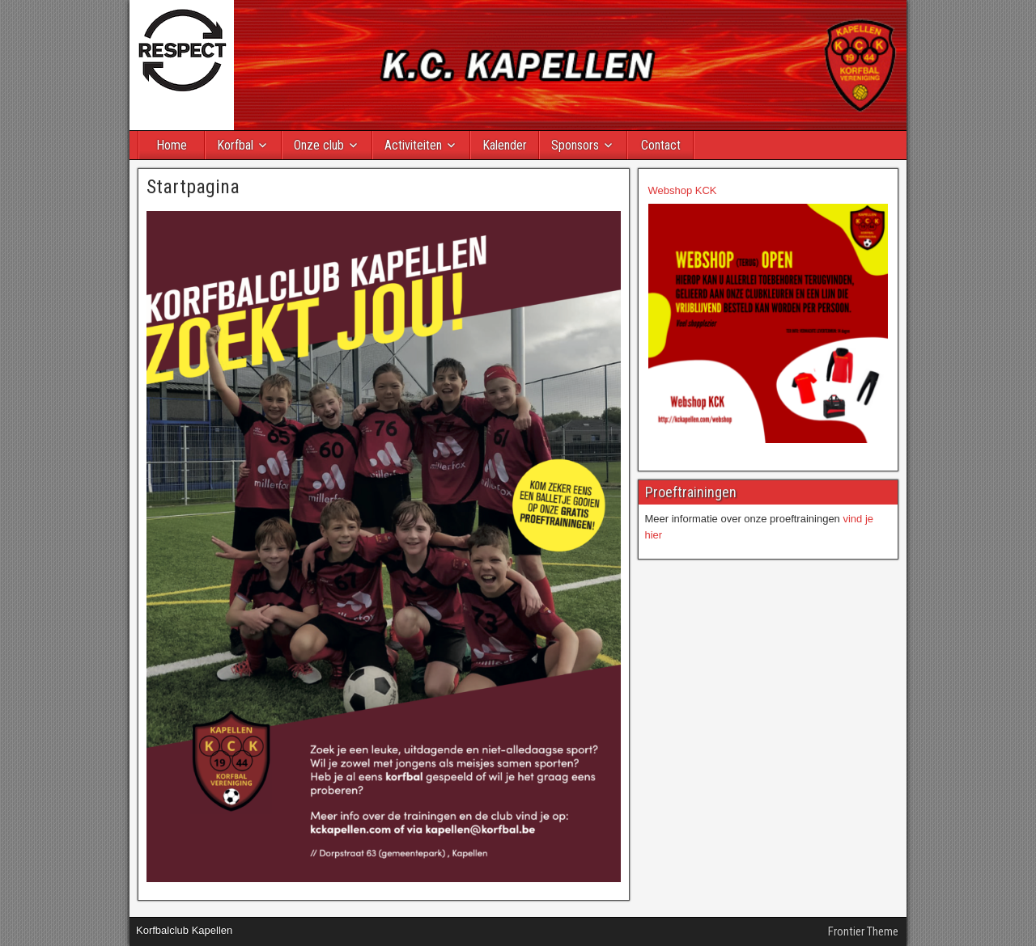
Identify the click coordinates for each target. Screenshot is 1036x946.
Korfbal (235, 145)
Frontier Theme (863, 931)
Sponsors (575, 145)
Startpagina (193, 186)
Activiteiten (413, 145)
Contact (661, 145)
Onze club (319, 145)
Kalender (504, 145)
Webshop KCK (682, 190)
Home (171, 145)
